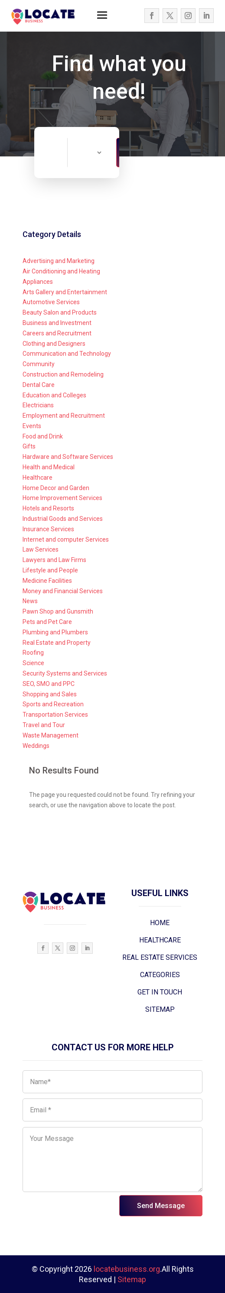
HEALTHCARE (160, 940)
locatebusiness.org (127, 1269)
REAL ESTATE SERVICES (159, 957)
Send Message (161, 1206)
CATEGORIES (160, 975)
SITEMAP (160, 1009)
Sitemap (131, 1279)
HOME (160, 923)
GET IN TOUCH (159, 992)
